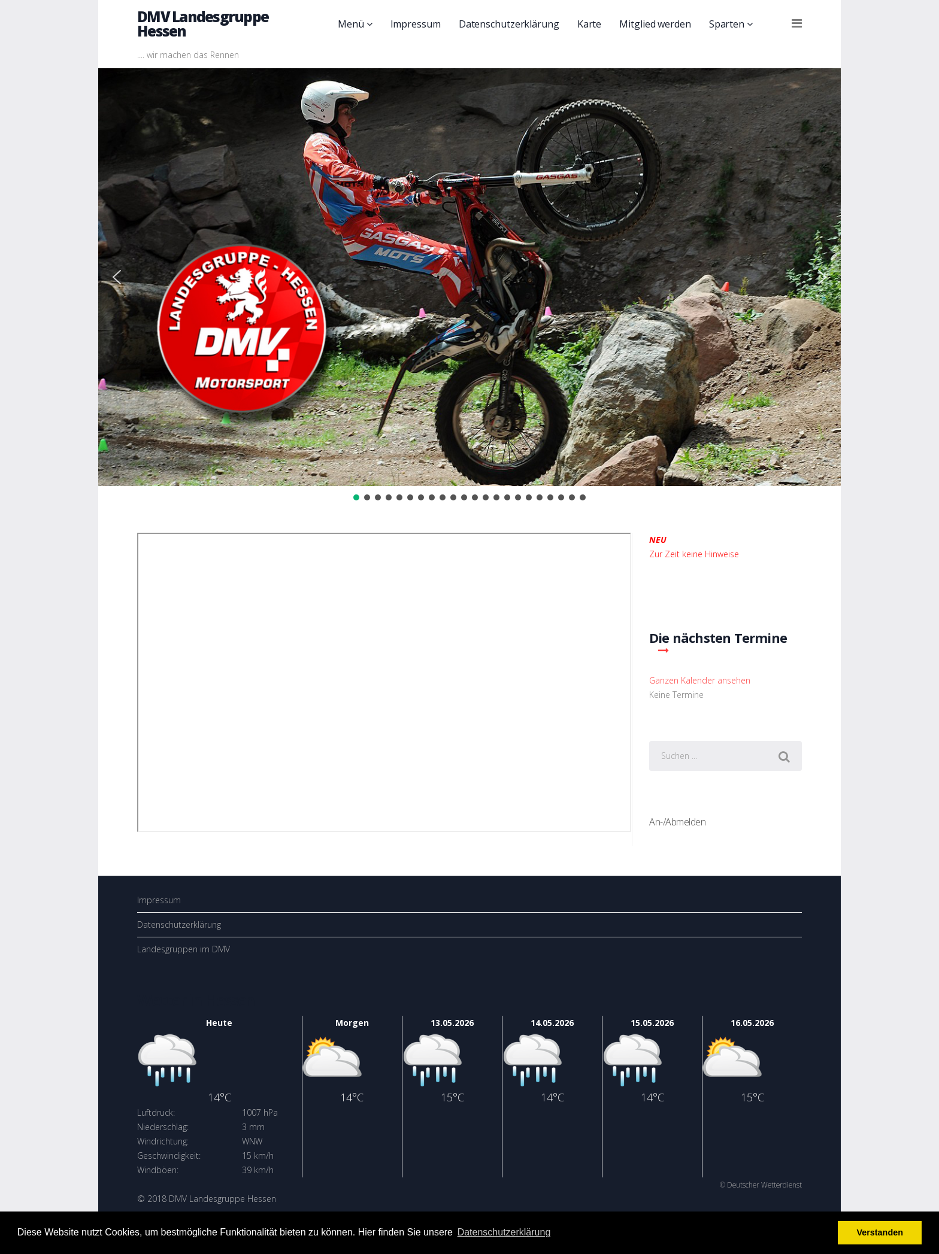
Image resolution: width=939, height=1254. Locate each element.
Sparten (726, 24)
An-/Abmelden (677, 821)
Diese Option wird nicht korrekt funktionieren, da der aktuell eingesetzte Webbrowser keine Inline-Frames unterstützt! (384, 682)
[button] (116, 277)
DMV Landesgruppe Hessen (202, 24)
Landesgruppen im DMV (183, 949)
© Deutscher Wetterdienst (761, 1184)
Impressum (415, 24)
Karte (589, 24)
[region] (469, 285)
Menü (351, 24)
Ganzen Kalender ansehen (699, 680)
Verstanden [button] (879, 1232)
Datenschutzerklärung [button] (504, 1232)
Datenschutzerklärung (509, 24)
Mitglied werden (655, 24)
